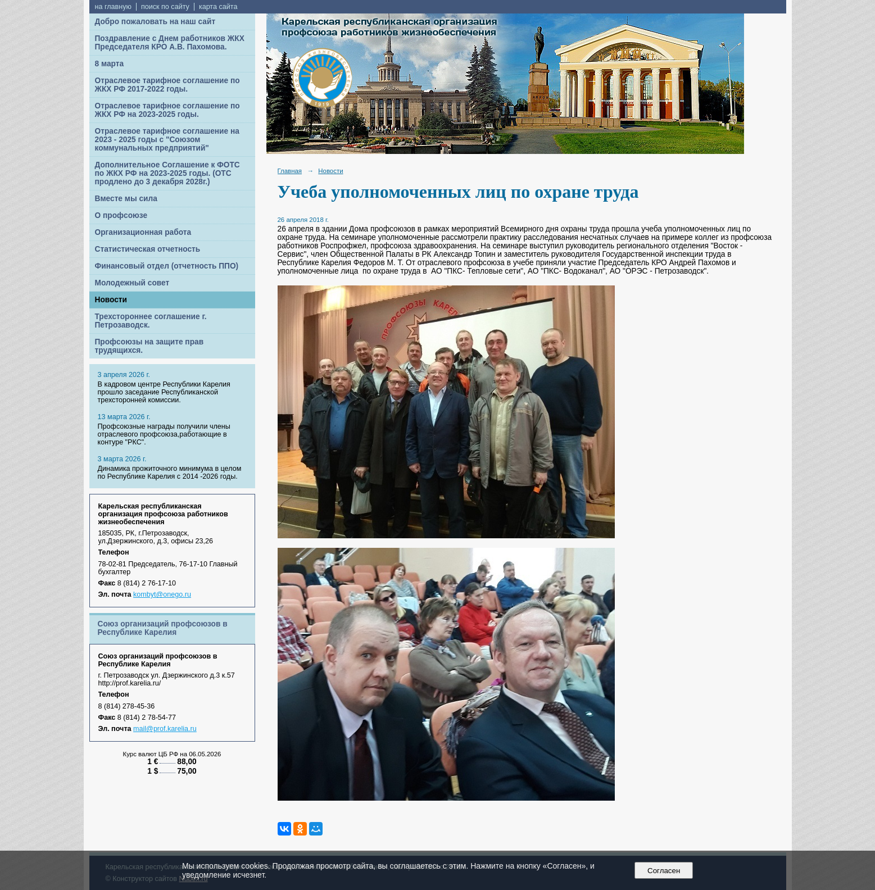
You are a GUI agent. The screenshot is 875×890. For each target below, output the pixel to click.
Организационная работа (143, 232)
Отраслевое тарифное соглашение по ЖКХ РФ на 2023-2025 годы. (167, 110)
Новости (111, 300)
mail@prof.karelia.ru (165, 729)
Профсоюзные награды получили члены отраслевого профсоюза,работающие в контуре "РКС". (164, 434)
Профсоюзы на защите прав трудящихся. (149, 346)
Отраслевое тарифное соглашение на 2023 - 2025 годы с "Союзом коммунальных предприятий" (167, 139)
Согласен (663, 870)
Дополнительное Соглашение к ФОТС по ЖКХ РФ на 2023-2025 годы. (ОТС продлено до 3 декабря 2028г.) (167, 173)
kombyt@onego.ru (162, 594)
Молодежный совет (132, 283)
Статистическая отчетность (148, 249)
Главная (290, 170)
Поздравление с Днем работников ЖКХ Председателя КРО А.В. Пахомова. (169, 42)
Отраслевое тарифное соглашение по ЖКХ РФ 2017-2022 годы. (167, 84)
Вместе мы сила (126, 198)
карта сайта (218, 7)
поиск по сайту (165, 7)
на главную (113, 7)
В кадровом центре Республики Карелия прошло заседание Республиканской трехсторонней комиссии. (164, 392)
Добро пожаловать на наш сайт (155, 21)
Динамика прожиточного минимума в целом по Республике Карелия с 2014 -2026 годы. (170, 472)
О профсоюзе (121, 215)
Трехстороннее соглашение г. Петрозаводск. (151, 320)
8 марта (109, 64)
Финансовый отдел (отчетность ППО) (167, 266)
